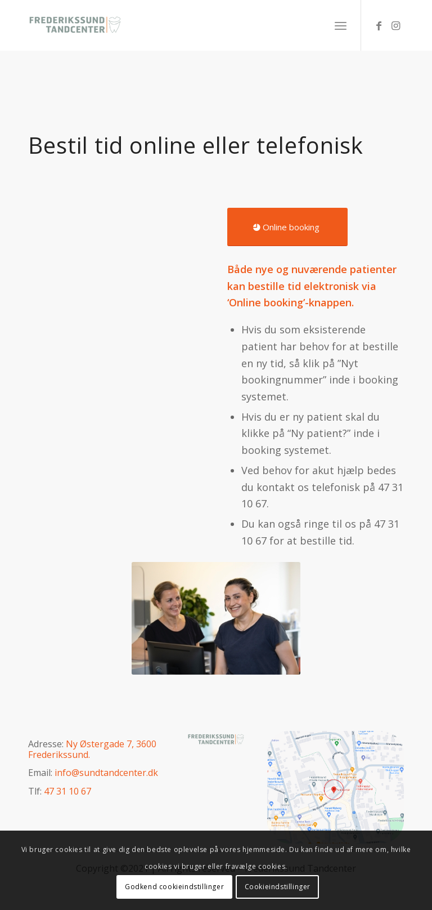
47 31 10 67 (67, 791)
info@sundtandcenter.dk (106, 772)
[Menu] (340, 25)
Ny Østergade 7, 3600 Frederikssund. (92, 749)
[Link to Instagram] (395, 25)
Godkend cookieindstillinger (174, 886)
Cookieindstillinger (277, 886)
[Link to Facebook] (378, 25)
